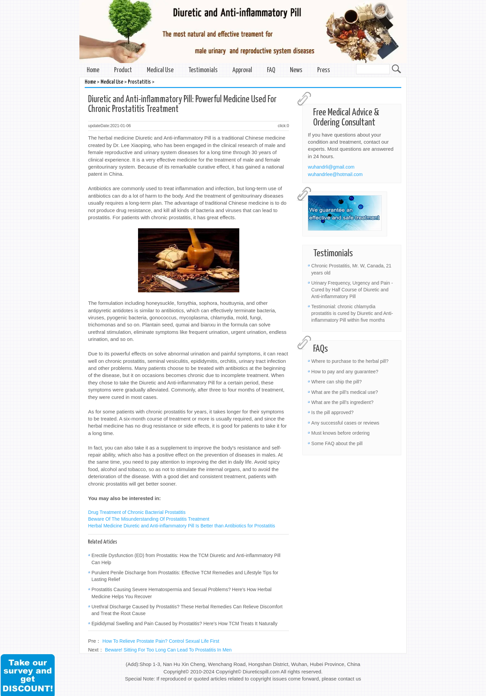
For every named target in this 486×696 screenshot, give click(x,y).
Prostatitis (139, 82)
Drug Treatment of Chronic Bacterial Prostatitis (137, 512)
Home (93, 70)
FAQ (271, 70)
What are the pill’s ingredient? (342, 402)
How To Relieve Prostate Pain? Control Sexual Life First (161, 641)
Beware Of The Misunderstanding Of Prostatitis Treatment (148, 519)
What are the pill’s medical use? (344, 392)
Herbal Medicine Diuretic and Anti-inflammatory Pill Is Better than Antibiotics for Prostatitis (181, 525)
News (296, 70)
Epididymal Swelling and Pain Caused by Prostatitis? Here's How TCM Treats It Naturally (184, 623)
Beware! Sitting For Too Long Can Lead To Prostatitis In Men (168, 649)
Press (323, 70)
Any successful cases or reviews (345, 423)
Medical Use (160, 70)
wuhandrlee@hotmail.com (335, 174)
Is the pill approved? (332, 412)
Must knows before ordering (340, 433)
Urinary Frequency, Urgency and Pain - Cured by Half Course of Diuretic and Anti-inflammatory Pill (352, 289)
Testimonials (203, 70)
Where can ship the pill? (336, 381)
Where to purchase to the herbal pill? (349, 361)
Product (123, 70)
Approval (242, 70)
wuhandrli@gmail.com (331, 167)
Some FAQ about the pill (336, 443)
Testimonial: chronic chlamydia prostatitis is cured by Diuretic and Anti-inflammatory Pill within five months (352, 313)
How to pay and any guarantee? (344, 371)
